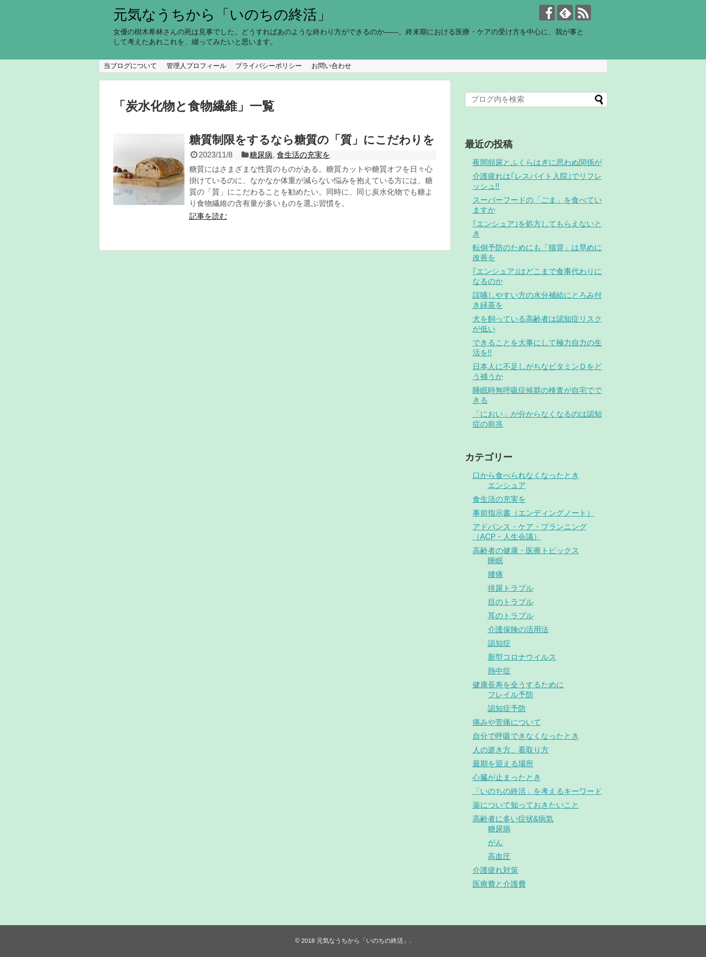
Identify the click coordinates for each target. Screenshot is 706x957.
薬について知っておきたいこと (526, 805)
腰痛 (495, 574)
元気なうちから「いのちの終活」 (222, 14)
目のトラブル (510, 602)
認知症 (499, 643)
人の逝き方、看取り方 (511, 750)
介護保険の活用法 (518, 629)
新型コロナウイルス (522, 657)
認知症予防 (507, 708)
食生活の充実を (303, 155)
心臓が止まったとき (507, 777)
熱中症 (499, 671)
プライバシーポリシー (268, 65)
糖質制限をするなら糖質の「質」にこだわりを (312, 139)
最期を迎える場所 (503, 764)
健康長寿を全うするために (518, 685)
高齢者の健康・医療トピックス (526, 551)
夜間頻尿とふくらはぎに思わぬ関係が (537, 162)
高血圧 (499, 856)
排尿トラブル (510, 588)
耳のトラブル (510, 616)
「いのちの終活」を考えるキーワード (537, 791)
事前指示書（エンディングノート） (533, 513)
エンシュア (507, 485)
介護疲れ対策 (495, 870)
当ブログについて (130, 65)
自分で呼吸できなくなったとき (526, 736)
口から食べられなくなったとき (526, 475)
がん (495, 843)
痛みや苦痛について (507, 722)
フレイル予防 (510, 695)
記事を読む (208, 216)
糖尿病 (261, 155)
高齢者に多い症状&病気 (513, 819)
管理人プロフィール (196, 65)
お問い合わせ (331, 65)
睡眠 (495, 561)
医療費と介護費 (499, 884)
